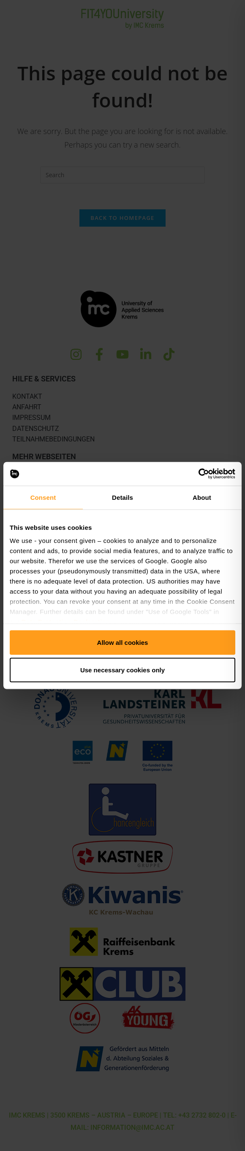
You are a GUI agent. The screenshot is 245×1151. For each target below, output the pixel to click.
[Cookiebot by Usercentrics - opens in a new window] (198, 474)
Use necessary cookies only (122, 670)
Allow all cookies (122, 642)
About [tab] (202, 497)
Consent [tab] (43, 497)
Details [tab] (122, 497)
